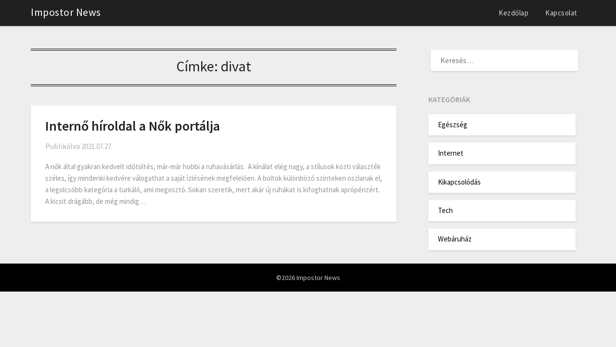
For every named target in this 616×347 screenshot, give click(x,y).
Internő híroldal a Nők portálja (132, 125)
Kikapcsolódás (459, 182)
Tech (445, 210)
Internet (450, 153)
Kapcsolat (561, 12)
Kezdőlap (513, 12)
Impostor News (66, 12)
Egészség (452, 124)
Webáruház (455, 238)
